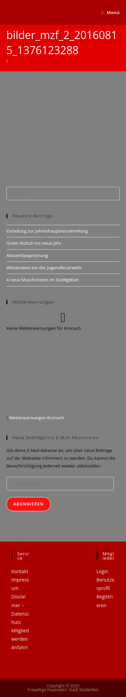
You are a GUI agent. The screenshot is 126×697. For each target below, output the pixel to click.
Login (102, 571)
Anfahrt (19, 647)
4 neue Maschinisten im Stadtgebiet (42, 280)
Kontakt (20, 571)
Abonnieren (28, 504)
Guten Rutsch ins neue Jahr (33, 243)
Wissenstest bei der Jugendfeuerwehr (44, 268)
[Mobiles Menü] (111, 12)
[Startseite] (7, 61)
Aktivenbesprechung (27, 255)
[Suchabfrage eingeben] (63, 193)
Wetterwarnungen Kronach (36, 418)
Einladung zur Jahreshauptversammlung (47, 231)
